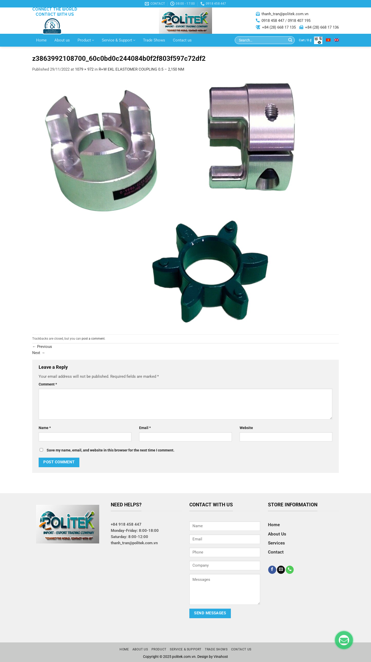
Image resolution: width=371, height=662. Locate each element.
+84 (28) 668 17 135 (279, 27)
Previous (42, 346)
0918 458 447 (273, 20)
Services (276, 543)
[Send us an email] (281, 570)
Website (246, 428)
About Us (277, 534)
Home (41, 40)
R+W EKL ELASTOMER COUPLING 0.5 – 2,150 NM (141, 69)
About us (62, 40)
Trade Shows (154, 40)
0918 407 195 (299, 20)
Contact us (182, 40)
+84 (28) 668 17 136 (322, 27)
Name (45, 428)
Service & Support (118, 40)
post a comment (93, 338)
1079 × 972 (84, 69)
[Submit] (290, 40)
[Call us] (290, 570)
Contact (276, 552)
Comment (48, 384)
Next (38, 352)
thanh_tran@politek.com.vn (285, 14)
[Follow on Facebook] (272, 570)
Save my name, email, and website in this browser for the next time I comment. (110, 450)
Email (145, 428)
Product (86, 40)
